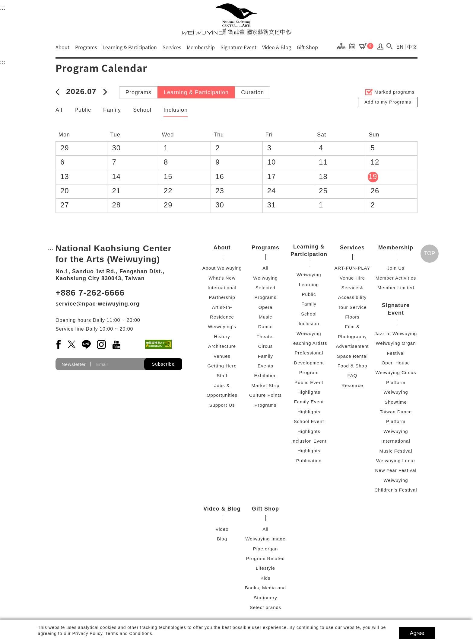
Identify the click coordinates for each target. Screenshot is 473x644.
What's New (222, 277)
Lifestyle (265, 568)
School (142, 110)
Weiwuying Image (265, 538)
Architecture (222, 346)
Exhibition (265, 375)
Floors (352, 316)
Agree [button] (417, 633)
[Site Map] (342, 46)
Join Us (395, 268)
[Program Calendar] (353, 46)
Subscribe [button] (163, 364)
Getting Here (222, 365)
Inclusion (175, 110)
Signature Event (238, 47)
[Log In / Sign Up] (380, 48)
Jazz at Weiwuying (396, 333)
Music (265, 316)
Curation (252, 92)
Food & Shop (352, 365)
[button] (389, 46)
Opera (266, 307)
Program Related (265, 558)
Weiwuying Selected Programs (265, 287)
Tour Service (352, 307)
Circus (265, 346)
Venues (222, 356)
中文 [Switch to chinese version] (412, 47)
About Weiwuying (222, 268)
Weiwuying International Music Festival (395, 441)
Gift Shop (307, 47)
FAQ (352, 375)
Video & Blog (276, 47)
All (59, 110)
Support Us (222, 405)
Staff (222, 375)
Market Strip (266, 385)
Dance (265, 326)
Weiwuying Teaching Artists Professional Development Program (308, 353)
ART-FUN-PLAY (352, 268)
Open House (396, 362)
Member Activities (396, 277)
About (62, 47)
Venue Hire (352, 277)
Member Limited (395, 287)
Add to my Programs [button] (387, 101)
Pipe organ (265, 548)
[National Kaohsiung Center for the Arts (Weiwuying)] (236, 19)
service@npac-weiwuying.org (98, 304)
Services (172, 47)
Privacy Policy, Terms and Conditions (112, 633)
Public (83, 110)
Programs (86, 47)
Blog (222, 538)
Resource (352, 385)
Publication (309, 460)
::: (2, 7)
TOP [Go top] (429, 253)
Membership (201, 47)
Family (112, 110)
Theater (266, 336)
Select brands (265, 607)
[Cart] (366, 46)
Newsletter (74, 364)
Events (265, 365)
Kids (265, 578)
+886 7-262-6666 (90, 292)
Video (221, 529)
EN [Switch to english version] (400, 47)
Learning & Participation (130, 47)
